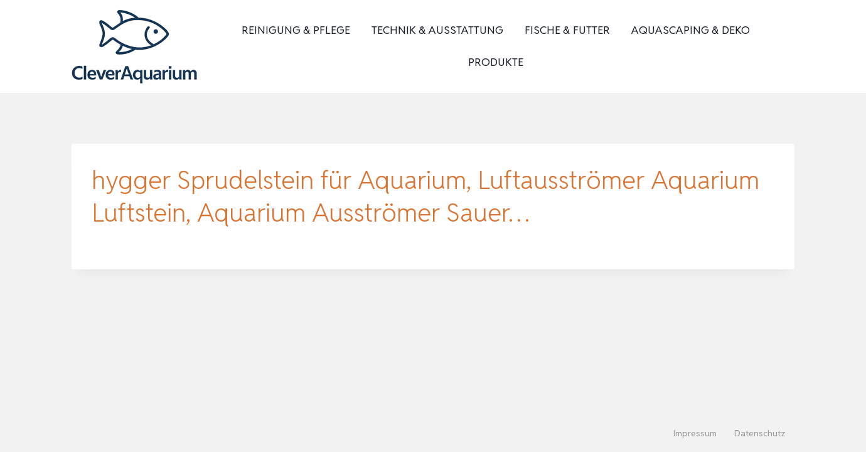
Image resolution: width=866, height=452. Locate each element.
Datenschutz (760, 433)
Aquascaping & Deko (690, 30)
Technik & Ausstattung (437, 30)
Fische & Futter (567, 30)
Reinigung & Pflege (296, 30)
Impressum (695, 433)
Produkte (495, 62)
